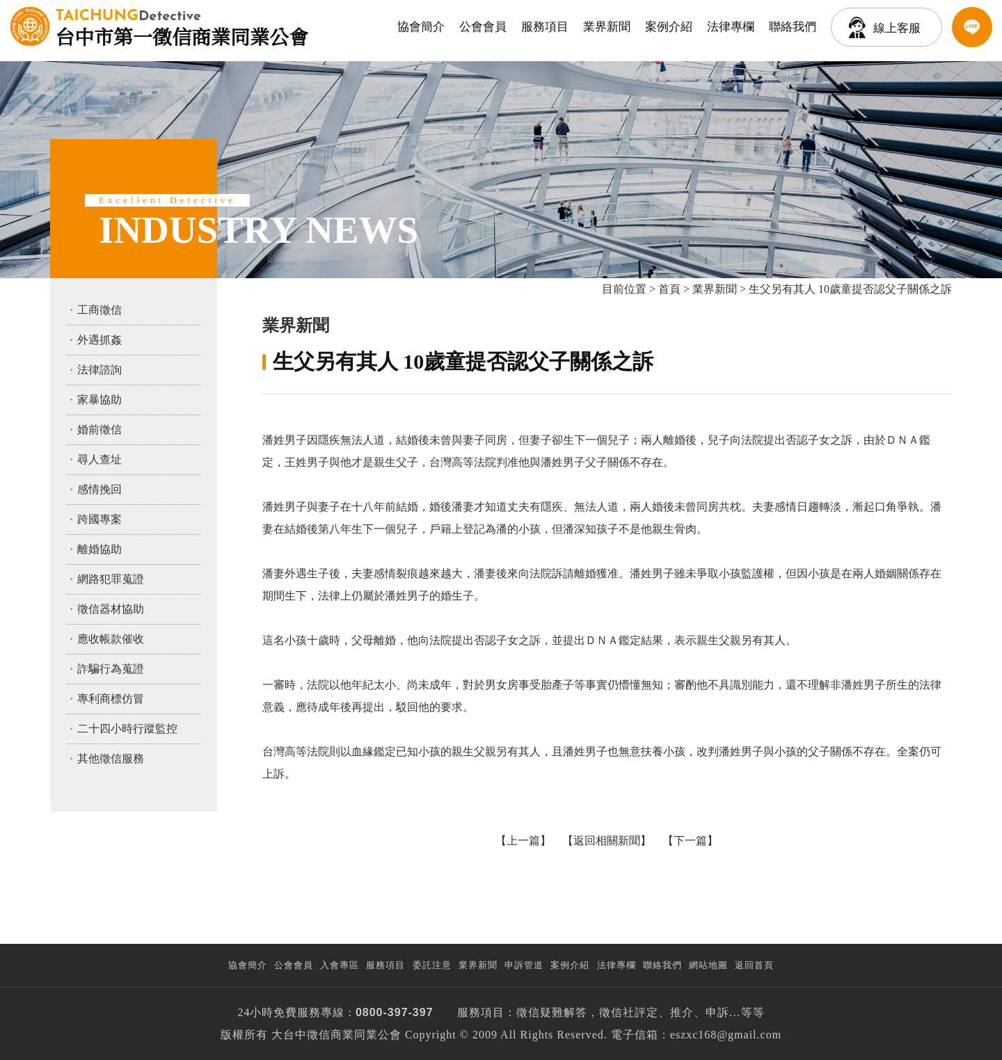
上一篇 (523, 840)
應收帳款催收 (110, 639)
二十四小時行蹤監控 (127, 728)
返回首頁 (754, 965)
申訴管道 (523, 965)
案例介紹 (668, 26)
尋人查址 (99, 459)
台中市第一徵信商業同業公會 (181, 26)
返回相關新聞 (606, 840)
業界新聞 (606, 26)
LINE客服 (972, 27)
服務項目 (544, 26)
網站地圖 (708, 965)
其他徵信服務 (110, 758)
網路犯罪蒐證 (110, 579)
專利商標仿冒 (110, 699)
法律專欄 (730, 26)
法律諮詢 (99, 370)
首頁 (669, 289)
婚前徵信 (99, 429)
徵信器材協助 (110, 609)
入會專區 (339, 965)
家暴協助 (99, 399)
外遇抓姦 (99, 340)
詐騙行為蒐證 (110, 669)
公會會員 (483, 26)
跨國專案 (99, 519)
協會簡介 (421, 26)
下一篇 (690, 840)
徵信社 (617, 1012)
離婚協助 (99, 549)
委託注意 (432, 965)
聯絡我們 (792, 26)
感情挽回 (99, 489)
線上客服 (897, 28)
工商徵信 (99, 310)
